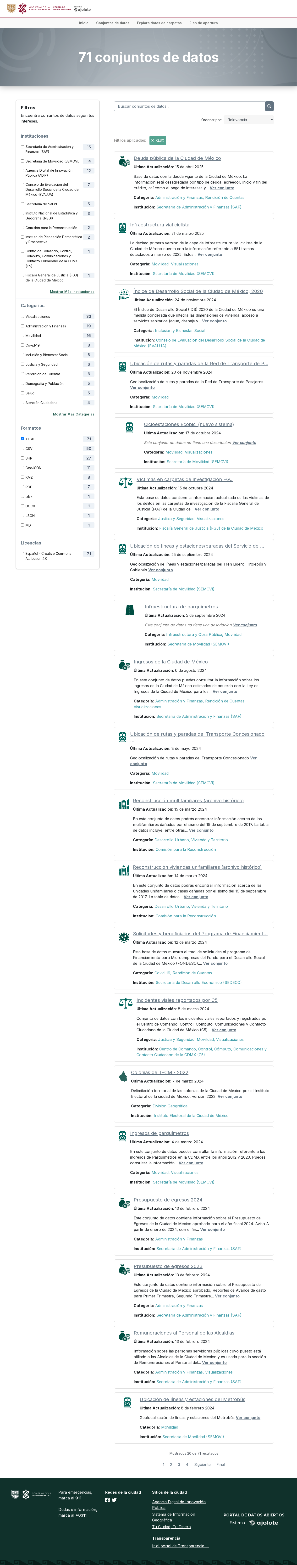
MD (28, 525)
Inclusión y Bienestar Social (47, 355)
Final (220, 1464)
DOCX (30, 506)
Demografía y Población (45, 383)
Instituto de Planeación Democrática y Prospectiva (54, 239)
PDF (29, 487)
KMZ (29, 477)
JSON (30, 516)
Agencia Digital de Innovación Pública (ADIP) (49, 172)
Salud (30, 393)
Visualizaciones (38, 316)
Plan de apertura (203, 23)
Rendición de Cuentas (43, 374)
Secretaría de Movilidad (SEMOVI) (53, 161)
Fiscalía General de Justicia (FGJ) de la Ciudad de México (52, 277)
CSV (29, 449)
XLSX (30, 439)
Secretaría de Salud (41, 204)
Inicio (83, 23)
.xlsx (29, 496)
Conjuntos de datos (112, 23)
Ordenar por (211, 120)
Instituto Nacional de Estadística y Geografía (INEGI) (52, 215)
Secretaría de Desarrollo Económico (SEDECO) (199, 982)
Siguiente (202, 1464)
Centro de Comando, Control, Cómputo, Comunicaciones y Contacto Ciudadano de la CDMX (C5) (52, 258)
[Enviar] (269, 106)
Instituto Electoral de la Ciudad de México (191, 1115)
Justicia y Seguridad (42, 364)
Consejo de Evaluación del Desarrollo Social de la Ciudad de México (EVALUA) (52, 189)
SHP (29, 458)
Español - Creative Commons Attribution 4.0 (48, 556)
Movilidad (33, 336)
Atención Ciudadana (41, 403)
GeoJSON (33, 468)
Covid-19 (33, 345)
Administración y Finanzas (46, 326)
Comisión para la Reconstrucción (51, 228)
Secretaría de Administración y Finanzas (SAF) (50, 149)
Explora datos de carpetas (159, 23)
